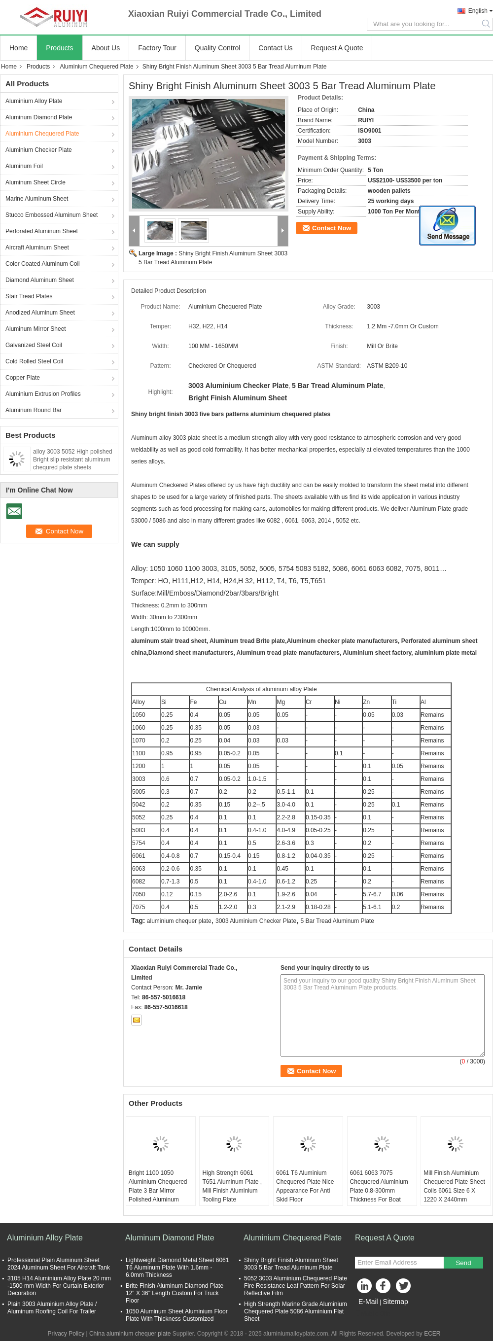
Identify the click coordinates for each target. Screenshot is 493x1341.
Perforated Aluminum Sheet (41, 231)
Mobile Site (372, 1313)
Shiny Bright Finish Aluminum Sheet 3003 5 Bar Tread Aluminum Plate (291, 1264)
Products (59, 48)
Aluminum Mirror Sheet (35, 328)
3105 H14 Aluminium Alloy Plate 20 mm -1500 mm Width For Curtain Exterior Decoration (59, 1286)
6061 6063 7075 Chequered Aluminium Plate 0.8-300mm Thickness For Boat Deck (379, 1190)
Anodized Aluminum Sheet (40, 312)
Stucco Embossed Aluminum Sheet (51, 215)
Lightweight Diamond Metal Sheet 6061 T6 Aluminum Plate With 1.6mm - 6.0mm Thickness (177, 1267)
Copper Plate (22, 377)
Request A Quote (337, 48)
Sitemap (395, 1302)
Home (18, 48)
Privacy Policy (65, 1333)
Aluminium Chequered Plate (96, 66)
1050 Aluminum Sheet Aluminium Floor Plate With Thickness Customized (177, 1315)
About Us (106, 48)
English (478, 10)
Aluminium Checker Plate (38, 149)
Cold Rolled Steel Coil (34, 361)
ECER (432, 1333)
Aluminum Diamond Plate (38, 117)
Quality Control (218, 48)
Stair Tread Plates (28, 296)
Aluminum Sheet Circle (35, 182)
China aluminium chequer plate (130, 1333)
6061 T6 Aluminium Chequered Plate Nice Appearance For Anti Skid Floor (305, 1186)
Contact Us (275, 48)
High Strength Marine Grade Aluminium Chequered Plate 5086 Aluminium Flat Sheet (295, 1311)
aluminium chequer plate (179, 921)
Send (463, 1263)
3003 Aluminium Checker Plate (255, 921)
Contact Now (331, 228)
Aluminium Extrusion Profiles (43, 393)
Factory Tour (157, 48)
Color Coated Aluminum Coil (42, 263)
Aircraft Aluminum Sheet (37, 247)
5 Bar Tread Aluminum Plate (337, 921)
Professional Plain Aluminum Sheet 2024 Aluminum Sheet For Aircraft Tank (58, 1264)
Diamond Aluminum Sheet (39, 280)
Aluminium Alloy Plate (33, 101)
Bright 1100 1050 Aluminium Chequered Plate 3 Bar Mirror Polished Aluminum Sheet (158, 1190)
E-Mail (368, 1302)
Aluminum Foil (24, 166)
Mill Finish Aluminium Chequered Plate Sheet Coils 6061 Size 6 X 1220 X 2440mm (454, 1186)
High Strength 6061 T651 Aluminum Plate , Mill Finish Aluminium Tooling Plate (232, 1186)
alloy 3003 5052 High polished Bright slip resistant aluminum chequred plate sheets (72, 459)
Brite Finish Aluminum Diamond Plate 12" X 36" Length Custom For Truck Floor (174, 1293)
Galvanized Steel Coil (33, 345)
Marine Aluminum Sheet (36, 198)
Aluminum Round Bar (33, 410)
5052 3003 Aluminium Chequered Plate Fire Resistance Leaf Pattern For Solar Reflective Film (295, 1286)
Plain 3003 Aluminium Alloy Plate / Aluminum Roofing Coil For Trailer (52, 1308)
